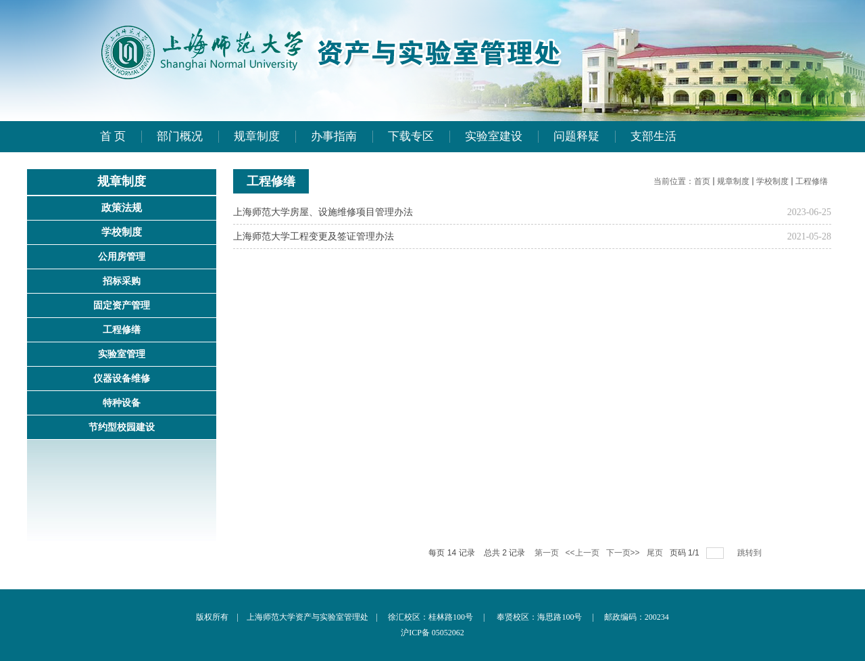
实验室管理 (121, 354)
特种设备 (122, 403)
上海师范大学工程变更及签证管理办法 (313, 236)
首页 (702, 181)
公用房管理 (121, 257)
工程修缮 (122, 330)
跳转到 (750, 552)
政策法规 (121, 207)
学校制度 (121, 232)
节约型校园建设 (122, 427)
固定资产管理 (121, 305)
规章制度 (733, 181)
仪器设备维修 (121, 378)
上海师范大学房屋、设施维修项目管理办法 (323, 212)
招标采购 (122, 281)
